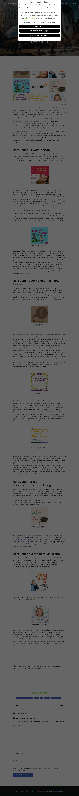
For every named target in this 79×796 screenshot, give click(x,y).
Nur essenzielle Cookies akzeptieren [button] (39, 31)
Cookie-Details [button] (32, 38)
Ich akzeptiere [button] (39, 26)
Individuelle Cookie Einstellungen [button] (39, 35)
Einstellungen (22, 20)
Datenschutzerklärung (30, 18)
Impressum (47, 38)
